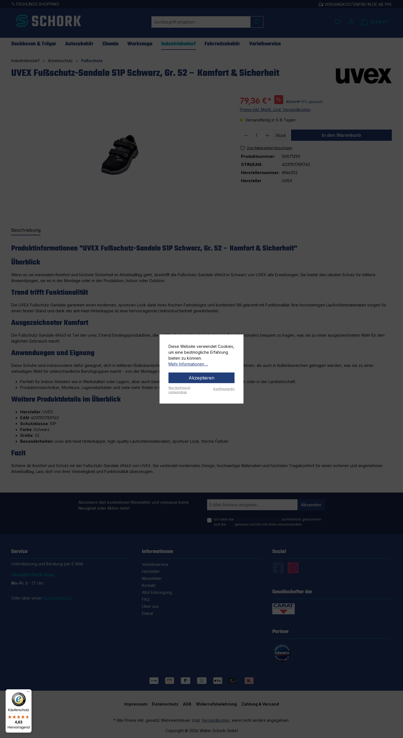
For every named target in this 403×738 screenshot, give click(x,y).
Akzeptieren (201, 378)
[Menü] (28, 692)
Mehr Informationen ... (188, 364)
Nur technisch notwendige (179, 390)
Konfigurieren (224, 389)
